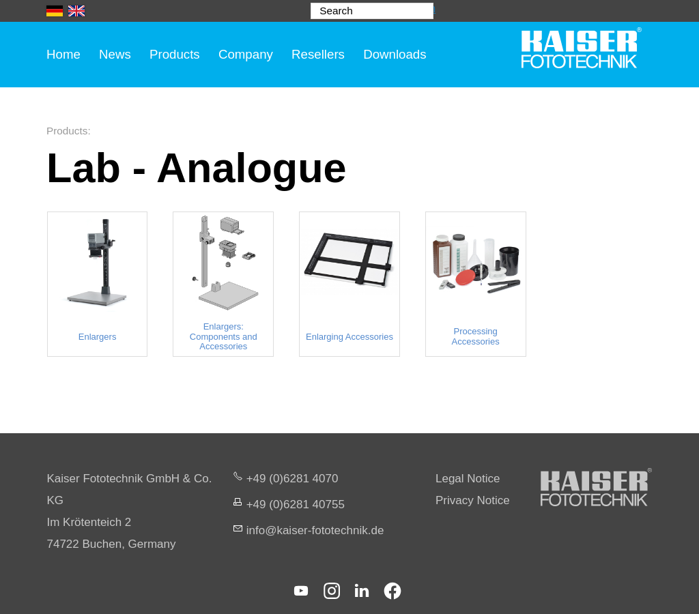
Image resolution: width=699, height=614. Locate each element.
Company (245, 54)
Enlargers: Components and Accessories (223, 336)
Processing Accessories (476, 336)
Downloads (394, 54)
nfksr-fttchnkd (315, 530)
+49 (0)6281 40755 (295, 504)
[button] (301, 591)
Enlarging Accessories (349, 337)
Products (174, 54)
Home (63, 54)
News (115, 54)
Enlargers (98, 337)
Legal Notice (468, 478)
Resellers (318, 54)
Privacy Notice (473, 500)
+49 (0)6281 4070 (292, 478)
